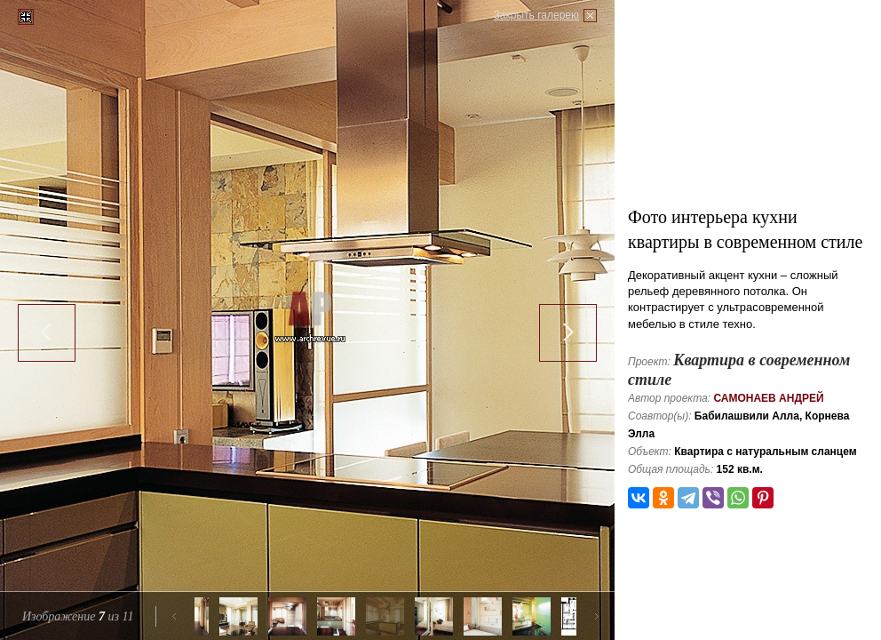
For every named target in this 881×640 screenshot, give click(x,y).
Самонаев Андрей (768, 398)
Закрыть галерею (536, 15)
